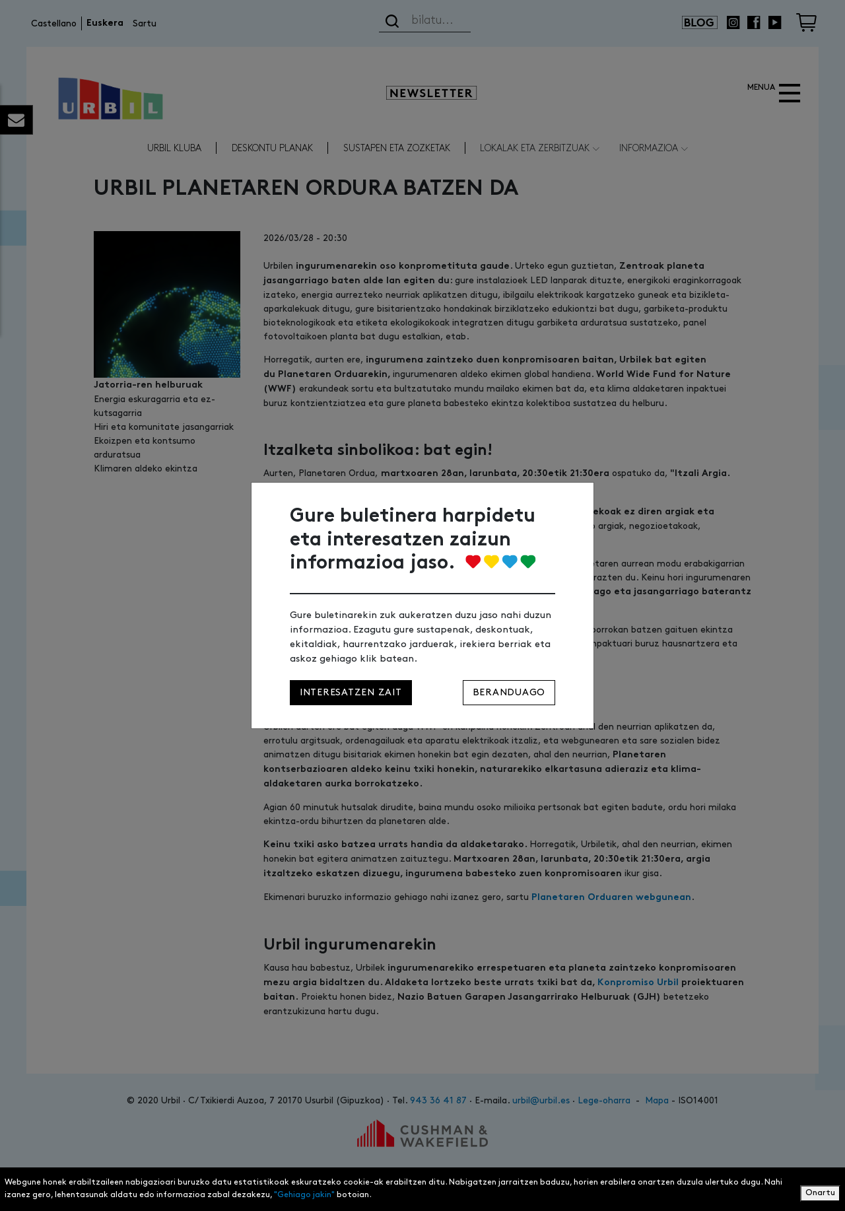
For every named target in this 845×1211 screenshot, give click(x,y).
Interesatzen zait (351, 692)
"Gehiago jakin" (304, 1194)
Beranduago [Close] (509, 692)
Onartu (820, 1192)
